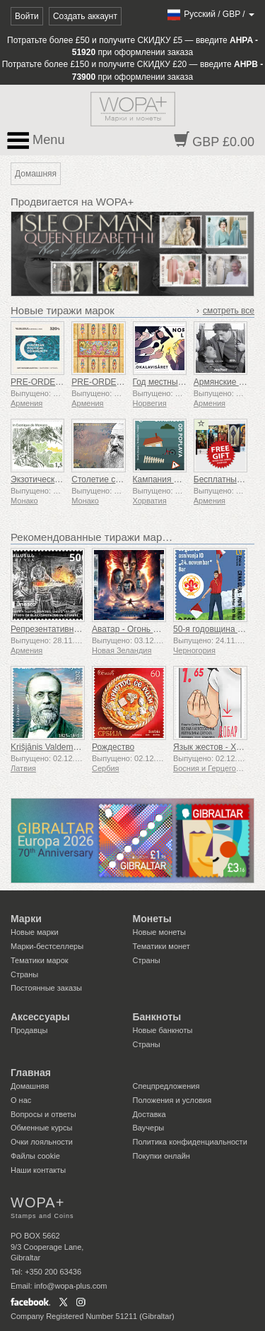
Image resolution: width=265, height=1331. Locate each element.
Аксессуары (40, 1016)
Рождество (113, 747)
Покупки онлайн (161, 1156)
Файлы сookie (35, 1156)
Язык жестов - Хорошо (217, 747)
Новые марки (35, 932)
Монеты (152, 918)
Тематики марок (40, 960)
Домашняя (30, 1086)
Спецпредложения (166, 1086)
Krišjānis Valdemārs (48, 747)
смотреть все (228, 311)
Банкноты (157, 1016)
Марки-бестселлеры (47, 946)
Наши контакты (38, 1170)
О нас (21, 1100)
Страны (24, 974)
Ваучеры (149, 1127)
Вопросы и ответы (43, 1114)
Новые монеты (159, 932)
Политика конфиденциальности (190, 1142)
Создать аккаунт (85, 16)
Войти (27, 16)
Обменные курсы (41, 1127)
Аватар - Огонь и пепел (137, 629)
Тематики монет (161, 946)
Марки (26, 918)
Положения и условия (172, 1100)
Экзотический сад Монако (61, 479)
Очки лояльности (42, 1142)
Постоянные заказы (46, 988)
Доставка (149, 1114)
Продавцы (29, 1030)
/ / (210, 14)
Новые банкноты (163, 1030)
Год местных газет (168, 382)
